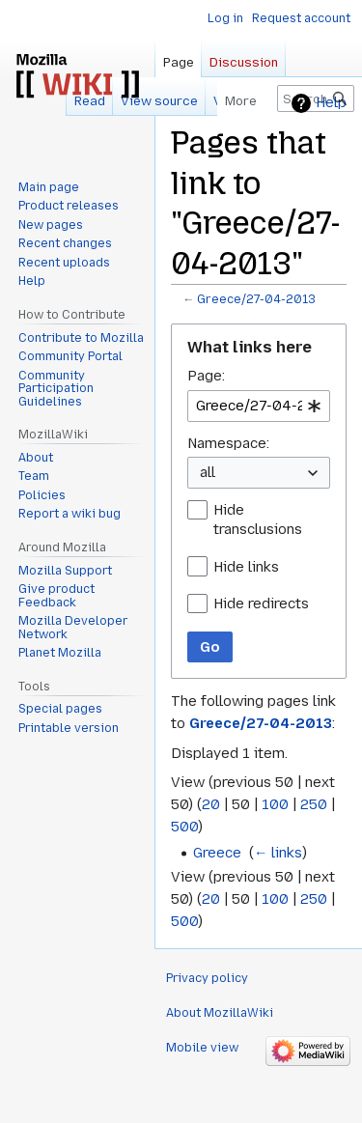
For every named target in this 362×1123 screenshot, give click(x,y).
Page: (206, 375)
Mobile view (202, 1047)
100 (275, 804)
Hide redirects (261, 603)
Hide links (246, 567)
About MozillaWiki (219, 1013)
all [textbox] (207, 472)
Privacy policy (207, 978)
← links (278, 852)
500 (184, 826)
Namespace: (228, 443)
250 (313, 804)
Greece (217, 852)
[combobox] (258, 406)
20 (211, 804)
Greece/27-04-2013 (256, 299)
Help (331, 103)
